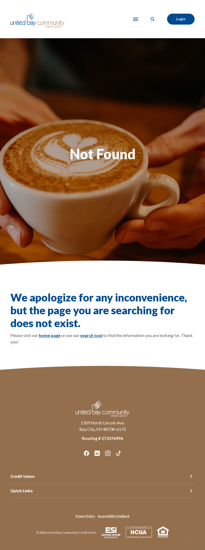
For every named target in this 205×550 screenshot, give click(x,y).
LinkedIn (97, 453)
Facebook (86, 453)
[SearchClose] (152, 19)
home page (50, 335)
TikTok (118, 453)
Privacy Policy (85, 516)
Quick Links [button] (21, 490)
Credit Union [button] (22, 476)
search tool (91, 335)
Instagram (108, 453)
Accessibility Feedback (113, 516)
